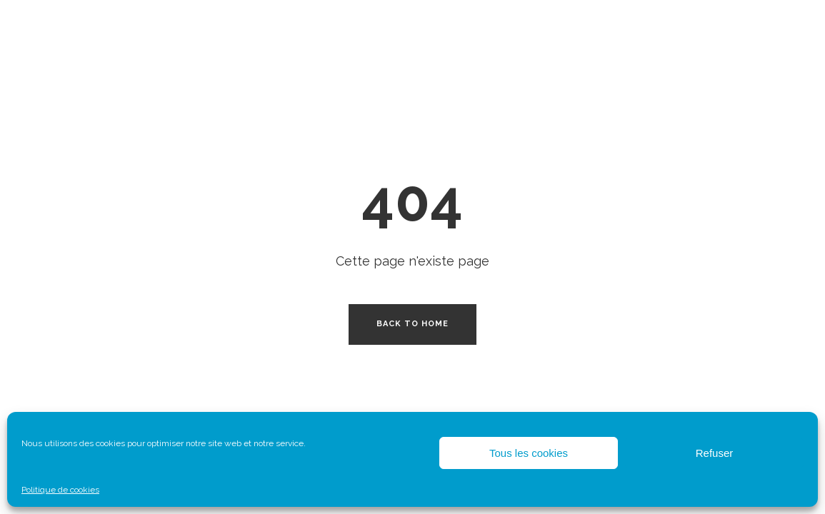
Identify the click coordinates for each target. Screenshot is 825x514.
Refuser (715, 453)
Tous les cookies (528, 453)
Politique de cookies (60, 490)
